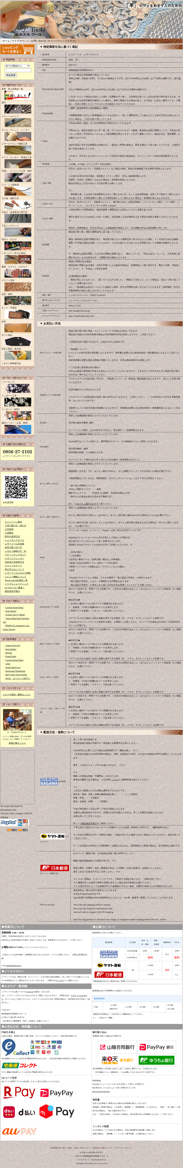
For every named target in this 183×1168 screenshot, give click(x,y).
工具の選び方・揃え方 (15, 525)
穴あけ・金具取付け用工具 (17, 217)
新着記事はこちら (17, 743)
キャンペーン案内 (13, 522)
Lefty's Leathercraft (100, 1163)
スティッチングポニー (15, 554)
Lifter (7, 664)
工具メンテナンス (17, 231)
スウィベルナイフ (17, 121)
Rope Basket (10, 611)
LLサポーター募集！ (15, 587)
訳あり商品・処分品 (17, 354)
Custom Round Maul (14, 607)
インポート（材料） (17, 414)
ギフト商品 (17, 340)
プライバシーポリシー (124, 1148)
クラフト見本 (17, 285)
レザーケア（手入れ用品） (17, 258)
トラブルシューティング (16, 584)
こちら (115, 779)
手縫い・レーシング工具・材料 (17, 176)
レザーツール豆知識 (14, 544)
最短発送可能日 (12, 591)
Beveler (8, 653)
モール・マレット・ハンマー (17, 135)
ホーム (6, 41)
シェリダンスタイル (14, 540)
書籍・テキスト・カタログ (17, 272)
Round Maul (10, 656)
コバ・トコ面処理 (17, 190)
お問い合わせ (38, 41)
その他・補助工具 (17, 203)
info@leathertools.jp (13, 966)
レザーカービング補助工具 (17, 149)
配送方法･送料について (102, 1148)
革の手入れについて (14, 569)
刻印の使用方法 (12, 536)
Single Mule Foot (12, 667)
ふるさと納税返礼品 (11, 363)
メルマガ (70, 41)
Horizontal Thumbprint (15, 671)
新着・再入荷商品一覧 (17, 94)
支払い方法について (83, 1148)
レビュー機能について (15, 576)
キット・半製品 (17, 313)
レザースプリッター (14, 558)
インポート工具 (17, 400)
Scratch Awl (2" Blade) (15, 614)
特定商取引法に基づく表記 (61, 1148)
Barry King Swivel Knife (16, 674)
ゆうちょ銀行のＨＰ (87, 504)
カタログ (30, 992)
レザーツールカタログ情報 (18, 573)
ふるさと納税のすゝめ (15, 551)
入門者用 (9, 529)
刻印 (17, 107)
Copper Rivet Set (12, 645)
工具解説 (9, 533)
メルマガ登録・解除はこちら (17, 694)
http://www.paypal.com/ (101, 1091)
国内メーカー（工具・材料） (17, 428)
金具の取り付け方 (13, 547)
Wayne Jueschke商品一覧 (16, 580)
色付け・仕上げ (17, 244)
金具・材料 (17, 299)
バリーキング (17, 387)
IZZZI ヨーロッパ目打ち (17, 678)
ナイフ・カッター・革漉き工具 (17, 162)
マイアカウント (20, 41)
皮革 (17, 326)
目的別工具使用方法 (14, 562)
